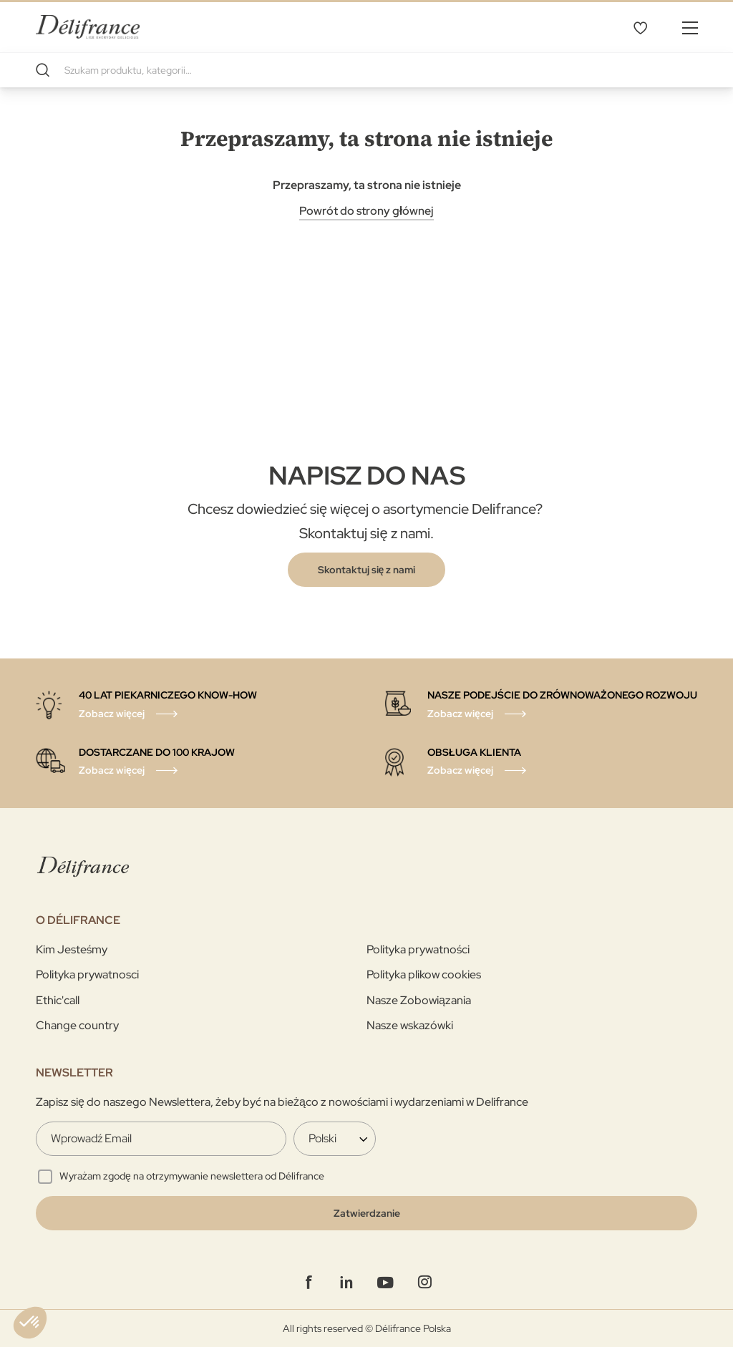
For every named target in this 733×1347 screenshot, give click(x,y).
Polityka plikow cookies (423, 974)
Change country (77, 1025)
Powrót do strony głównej (366, 210)
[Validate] (366, 1213)
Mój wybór (640, 27)
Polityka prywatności (418, 949)
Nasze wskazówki (409, 1025)
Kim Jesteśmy (71, 949)
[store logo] (88, 27)
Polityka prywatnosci (87, 974)
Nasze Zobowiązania (418, 1000)
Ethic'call (57, 1000)
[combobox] (366, 70)
